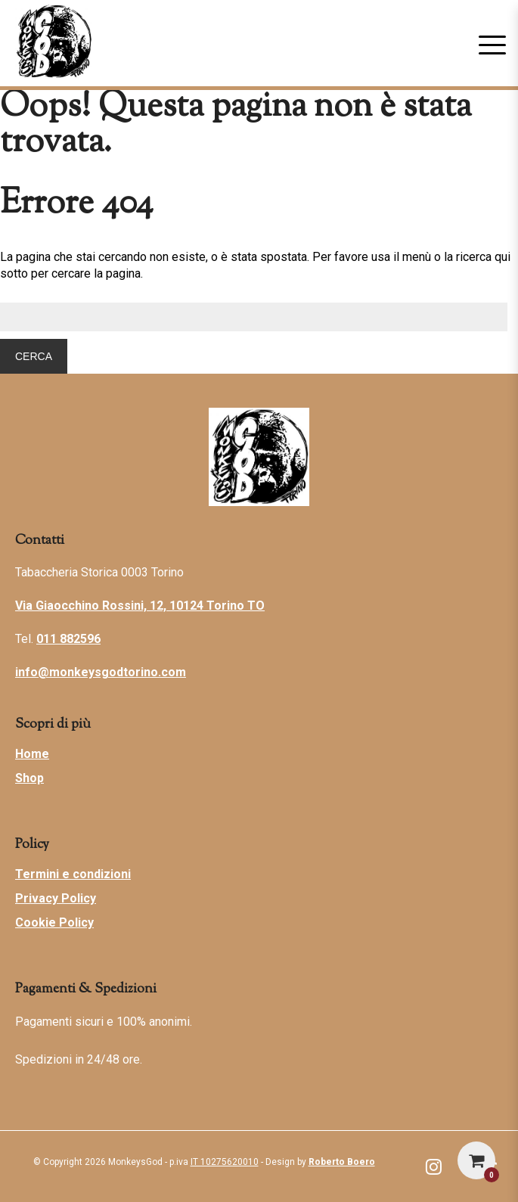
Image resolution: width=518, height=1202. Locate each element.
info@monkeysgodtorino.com (100, 672)
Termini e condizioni (73, 874)
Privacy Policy (55, 898)
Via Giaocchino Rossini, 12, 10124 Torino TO (140, 605)
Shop (29, 778)
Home (32, 754)
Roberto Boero (342, 1162)
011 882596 (68, 639)
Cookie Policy (54, 922)
